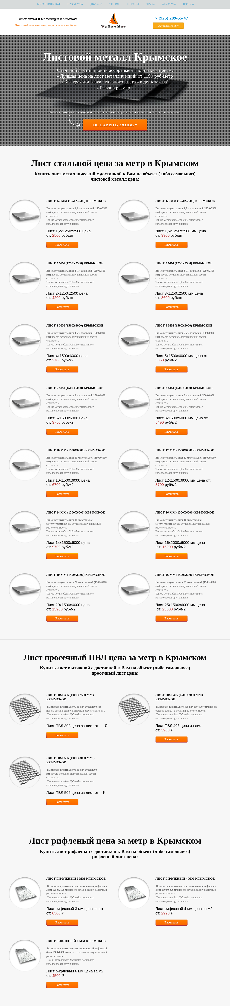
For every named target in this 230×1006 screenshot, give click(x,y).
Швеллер (133, 4)
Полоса (188, 4)
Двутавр (96, 4)
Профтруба (75, 4)
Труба (151, 4)
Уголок (114, 4)
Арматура (169, 4)
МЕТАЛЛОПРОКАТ (48, 4)
